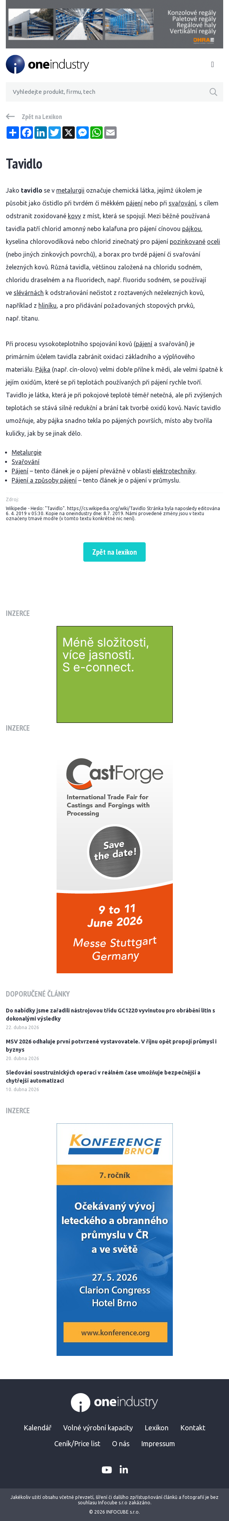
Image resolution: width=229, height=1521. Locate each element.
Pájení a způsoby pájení (44, 480)
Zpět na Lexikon (42, 116)
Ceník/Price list (77, 1443)
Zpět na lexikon (114, 552)
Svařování (26, 461)
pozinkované (187, 241)
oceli (213, 241)
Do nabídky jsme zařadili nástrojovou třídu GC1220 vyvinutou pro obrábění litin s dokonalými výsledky (110, 1014)
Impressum (158, 1443)
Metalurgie (26, 452)
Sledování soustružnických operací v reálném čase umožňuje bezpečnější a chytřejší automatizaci (103, 1076)
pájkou (191, 228)
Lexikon (157, 1427)
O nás (120, 1443)
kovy (74, 215)
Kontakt (192, 1427)
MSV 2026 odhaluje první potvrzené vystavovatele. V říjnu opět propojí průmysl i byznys (111, 1045)
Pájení (20, 470)
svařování (182, 203)
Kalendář (38, 1427)
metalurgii (70, 190)
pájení (134, 203)
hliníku (47, 305)
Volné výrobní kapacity (98, 1427)
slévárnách (29, 292)
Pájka (42, 369)
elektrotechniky (174, 470)
